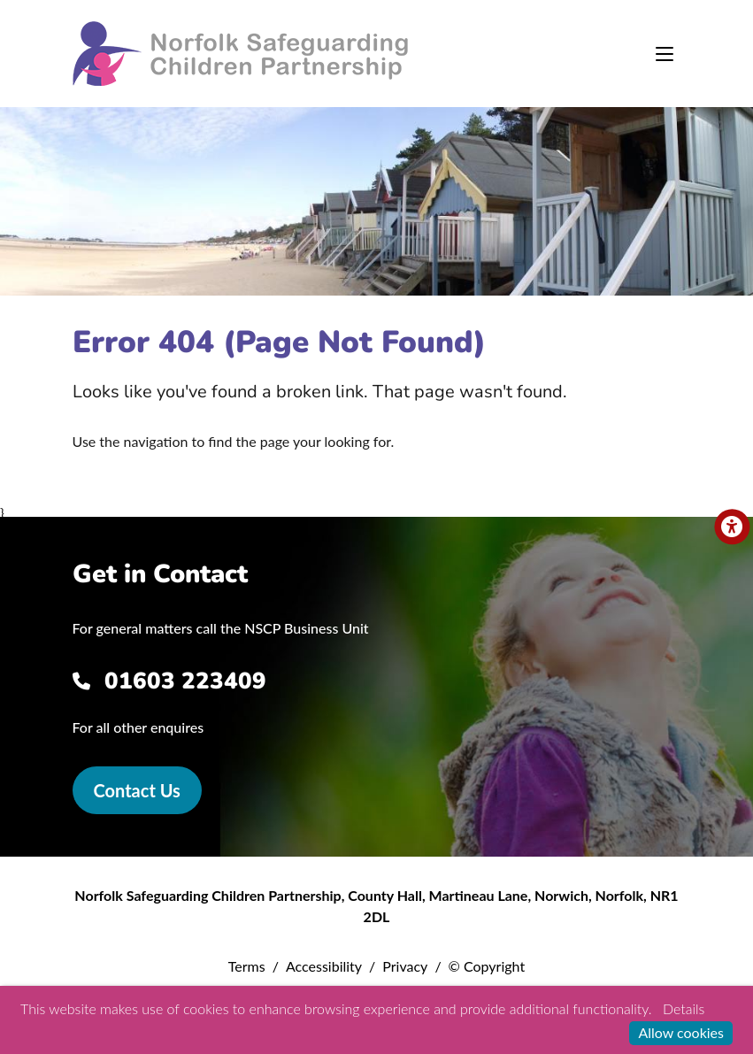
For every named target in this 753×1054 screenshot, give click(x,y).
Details (683, 1008)
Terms (246, 966)
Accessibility (324, 966)
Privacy (404, 966)
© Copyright (487, 966)
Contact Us (137, 790)
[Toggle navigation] (664, 54)
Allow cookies (681, 1032)
